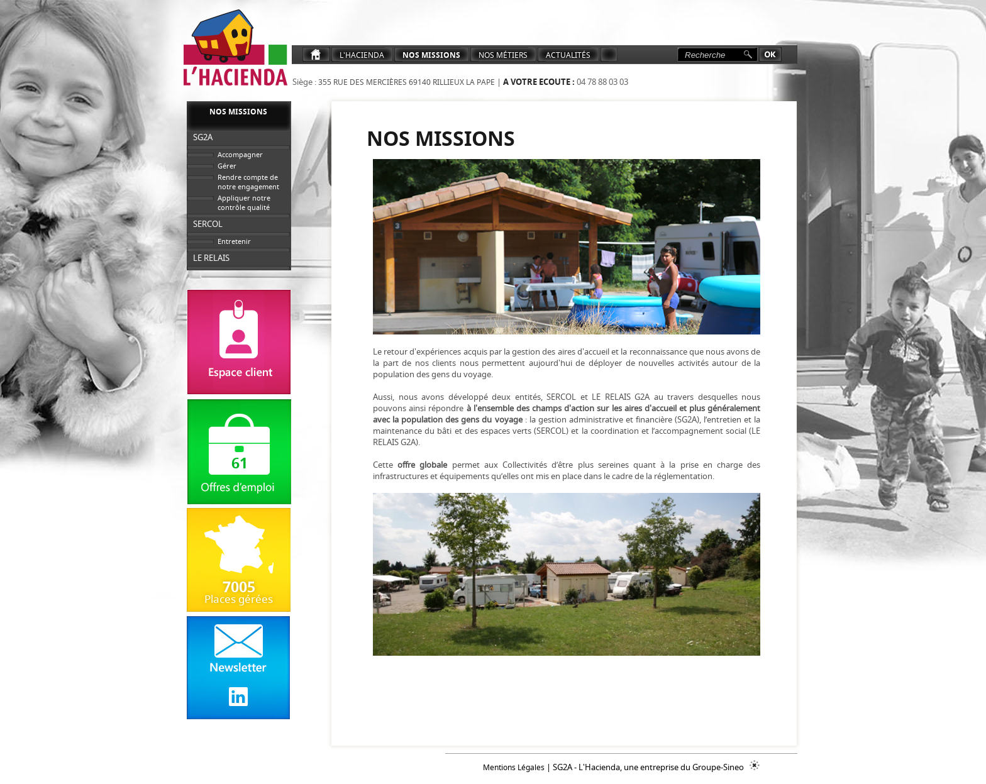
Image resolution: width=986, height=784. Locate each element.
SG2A (203, 137)
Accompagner (240, 154)
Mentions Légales (514, 767)
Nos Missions (431, 55)
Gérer (227, 165)
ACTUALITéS (568, 55)
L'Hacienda (362, 55)
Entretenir (234, 241)
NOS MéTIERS (503, 55)
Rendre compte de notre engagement (248, 181)
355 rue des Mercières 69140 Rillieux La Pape (405, 82)
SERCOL (208, 223)
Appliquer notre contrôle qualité (244, 202)
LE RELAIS (211, 257)
